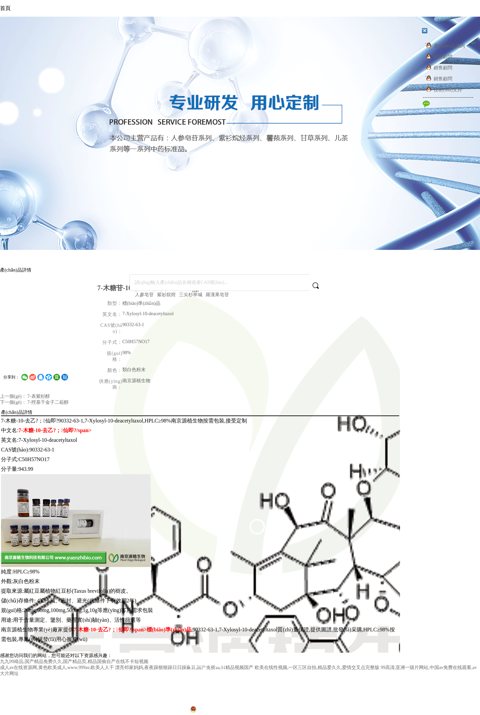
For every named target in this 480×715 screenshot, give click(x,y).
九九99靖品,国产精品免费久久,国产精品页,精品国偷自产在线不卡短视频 (74, 661)
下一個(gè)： (13, 402)
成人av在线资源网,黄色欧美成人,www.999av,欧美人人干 (57, 667)
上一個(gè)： (13, 396)
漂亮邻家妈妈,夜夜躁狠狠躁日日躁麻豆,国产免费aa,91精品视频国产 (184, 667)
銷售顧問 (437, 56)
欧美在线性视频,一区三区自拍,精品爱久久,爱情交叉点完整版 (317, 667)
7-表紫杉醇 (38, 396)
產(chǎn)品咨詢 (444, 45)
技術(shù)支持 (442, 89)
